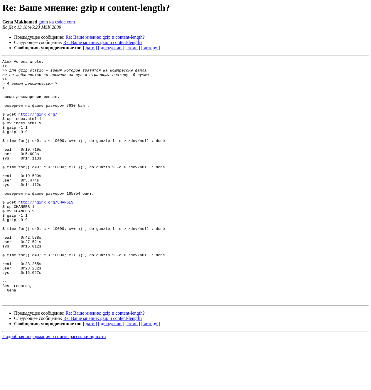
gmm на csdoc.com (56, 21)
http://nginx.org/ (38, 125)
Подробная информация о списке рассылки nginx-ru (54, 384)
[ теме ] (132, 47)
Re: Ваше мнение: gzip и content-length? (105, 37)
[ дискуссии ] (111, 47)
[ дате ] (90, 47)
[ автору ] (150, 47)
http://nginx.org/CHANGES (45, 231)
